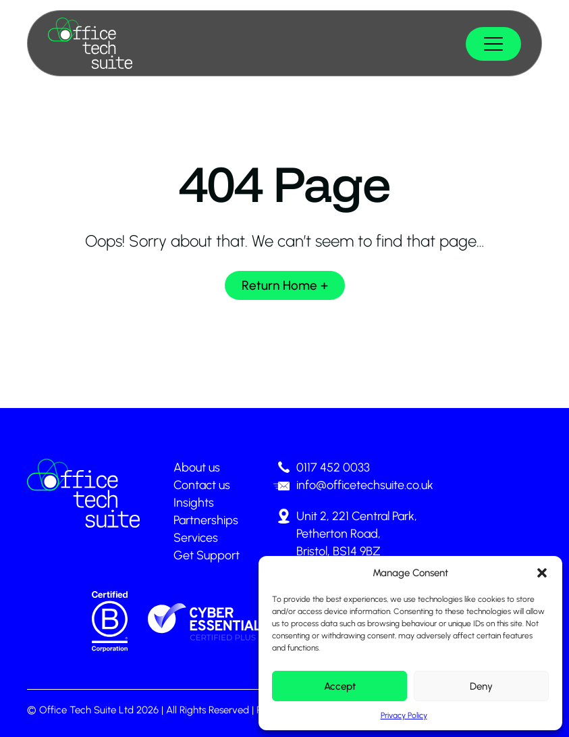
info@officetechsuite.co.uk (364, 485)
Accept (340, 686)
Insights (193, 502)
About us (196, 467)
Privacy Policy (404, 715)
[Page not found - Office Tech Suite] (90, 43)
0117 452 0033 (333, 467)
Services (195, 537)
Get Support (206, 555)
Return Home (279, 285)
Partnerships (205, 520)
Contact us (201, 485)
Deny (481, 686)
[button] (542, 573)
